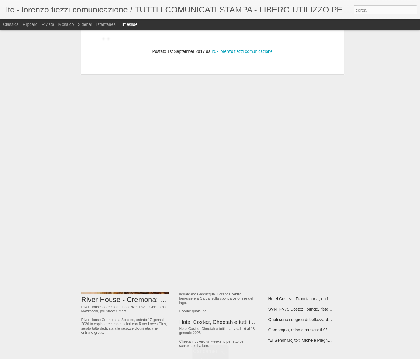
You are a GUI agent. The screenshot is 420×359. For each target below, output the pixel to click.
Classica (11, 24)
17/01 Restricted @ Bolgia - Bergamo (302, 257)
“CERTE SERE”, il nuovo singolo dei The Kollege (313, 226)
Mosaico (66, 24)
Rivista (48, 24)
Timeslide (128, 24)
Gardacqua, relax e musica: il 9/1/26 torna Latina (313, 330)
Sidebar (85, 24)
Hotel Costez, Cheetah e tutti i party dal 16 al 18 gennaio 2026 (253, 322)
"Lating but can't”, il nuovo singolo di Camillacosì (312, 236)
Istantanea (106, 24)
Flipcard (30, 24)
